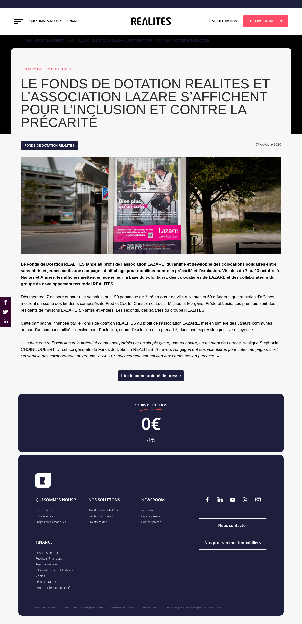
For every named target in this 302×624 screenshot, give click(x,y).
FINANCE (73, 21)
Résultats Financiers (49, 558)
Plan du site (150, 607)
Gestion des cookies (123, 607)
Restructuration (223, 21)
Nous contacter (232, 525)
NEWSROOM (153, 500)
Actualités (147, 510)
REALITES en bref (47, 553)
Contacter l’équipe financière (54, 588)
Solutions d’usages (100, 516)
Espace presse (150, 516)
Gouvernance (44, 516)
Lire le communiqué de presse (151, 375)
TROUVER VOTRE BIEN (266, 21)
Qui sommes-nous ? (45, 21)
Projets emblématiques (51, 522)
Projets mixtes (97, 522)
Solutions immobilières (103, 510)
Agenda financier (47, 564)
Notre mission (45, 510)
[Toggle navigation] (18, 21)
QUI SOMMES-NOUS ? (56, 500)
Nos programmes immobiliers (232, 542)
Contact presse (151, 522)
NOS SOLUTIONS (104, 500)
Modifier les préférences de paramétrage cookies (193, 607)
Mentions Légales (45, 607)
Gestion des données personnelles (84, 607)
